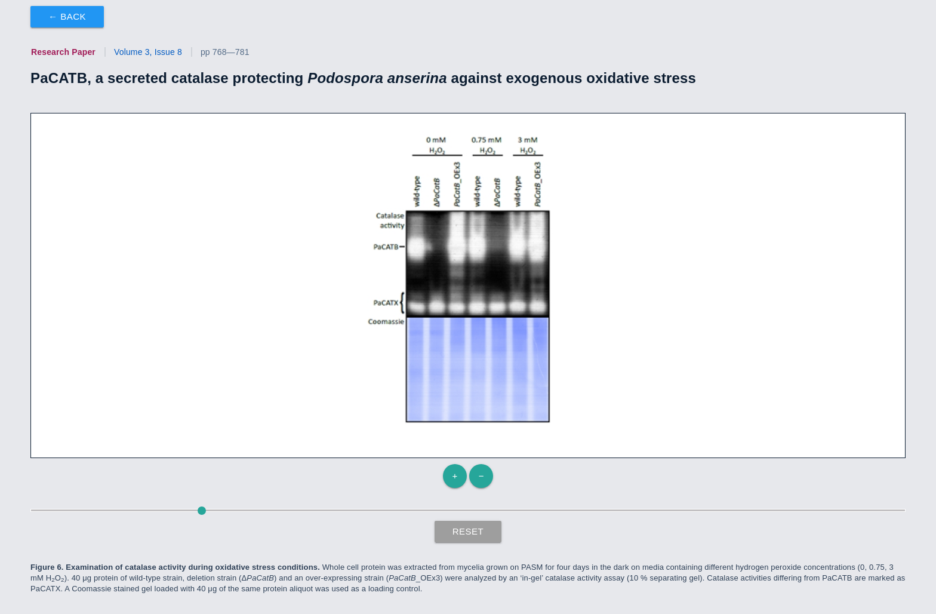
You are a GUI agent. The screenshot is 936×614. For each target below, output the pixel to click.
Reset (468, 531)
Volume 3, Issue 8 (148, 52)
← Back (67, 16)
